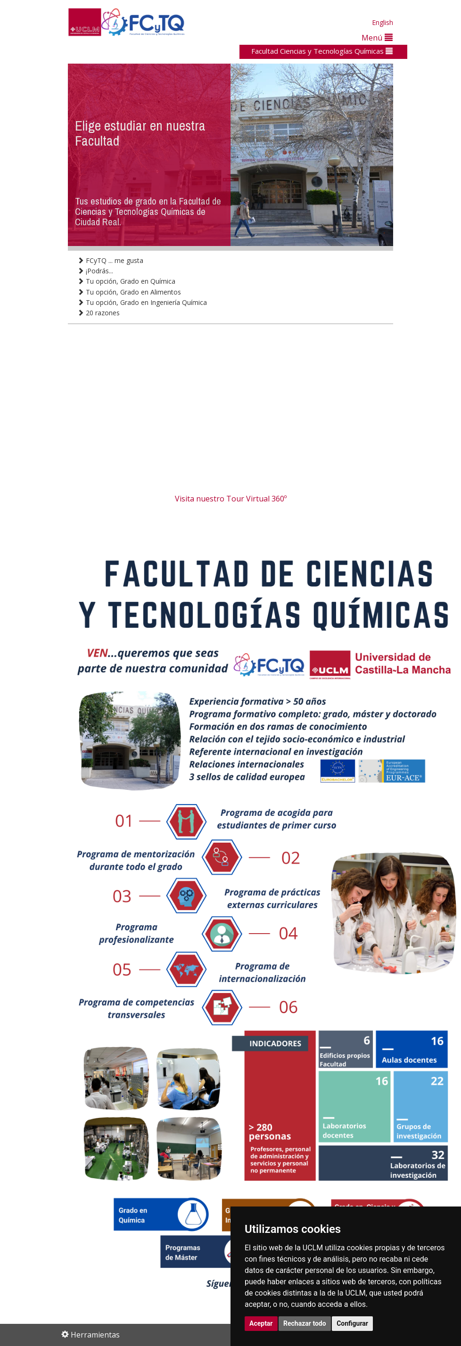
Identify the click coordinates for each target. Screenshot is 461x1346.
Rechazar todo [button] (304, 1323)
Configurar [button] (352, 1323)
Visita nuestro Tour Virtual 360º (231, 498)
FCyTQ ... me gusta (110, 260)
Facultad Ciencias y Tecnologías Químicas (322, 51)
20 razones (98, 312)
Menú (377, 37)
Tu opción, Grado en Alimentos (129, 291)
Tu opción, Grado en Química (126, 281)
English (382, 22)
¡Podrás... (95, 270)
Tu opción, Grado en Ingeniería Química (142, 302)
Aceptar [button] (261, 1323)
